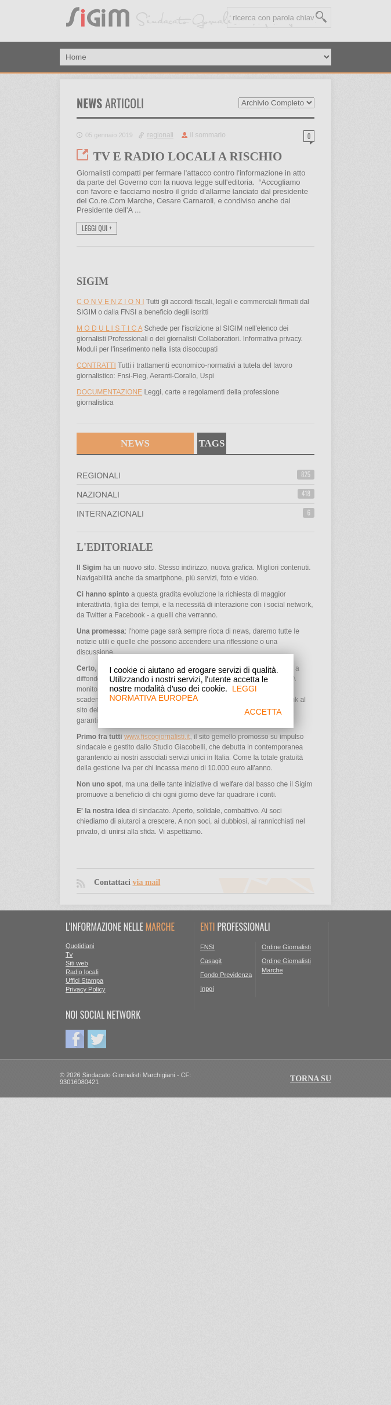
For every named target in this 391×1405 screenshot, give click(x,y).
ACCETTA (262, 711)
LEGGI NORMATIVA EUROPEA (183, 693)
